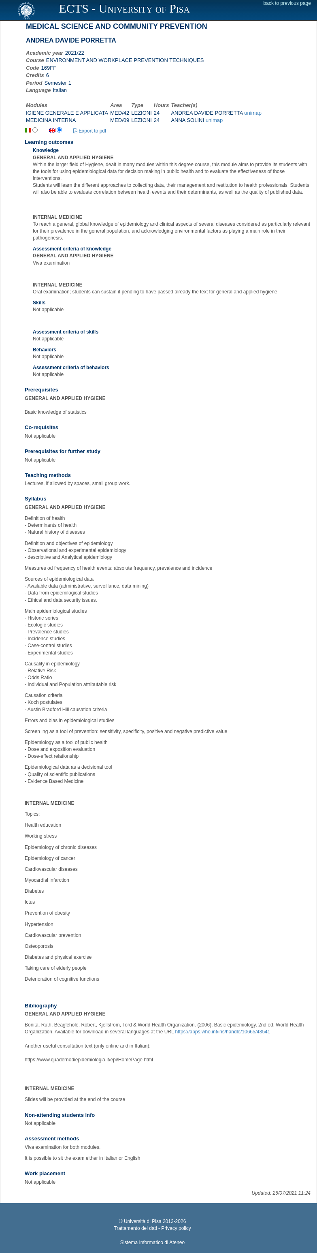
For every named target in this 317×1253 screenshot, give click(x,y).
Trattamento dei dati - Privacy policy (152, 1228)
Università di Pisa (143, 1221)
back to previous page (287, 3)
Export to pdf (89, 131)
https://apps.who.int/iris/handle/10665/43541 (222, 1032)
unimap (253, 113)
